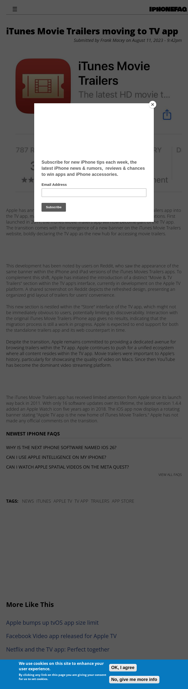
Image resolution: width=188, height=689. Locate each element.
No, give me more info (134, 679)
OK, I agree (123, 667)
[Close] (152, 104)
